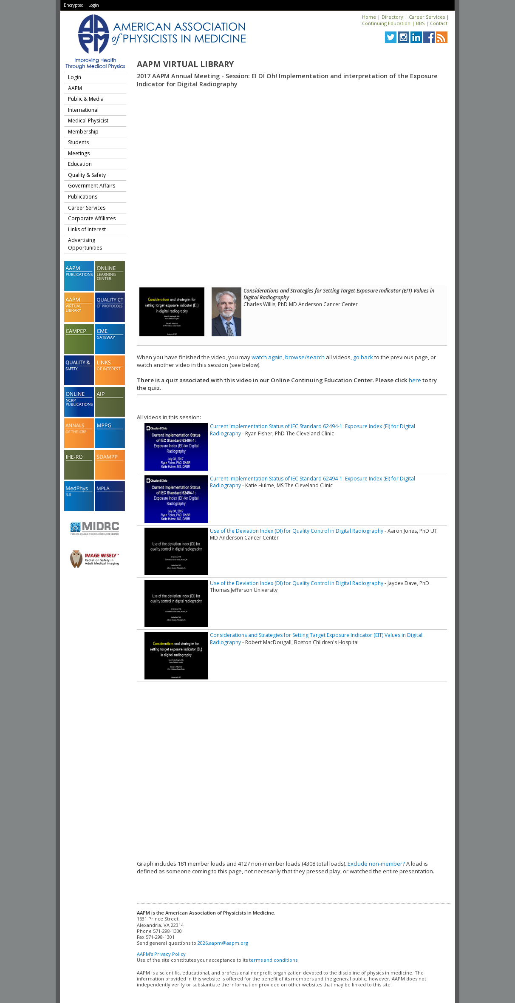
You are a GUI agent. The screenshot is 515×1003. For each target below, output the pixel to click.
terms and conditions (273, 960)
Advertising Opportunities (85, 243)
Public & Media (86, 98)
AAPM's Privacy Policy (161, 954)
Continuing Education (386, 23)
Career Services (427, 17)
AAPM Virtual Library (185, 64)
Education (80, 164)
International (83, 110)
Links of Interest (87, 229)
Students (78, 142)
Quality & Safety (87, 175)
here (415, 380)
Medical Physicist (88, 120)
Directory (392, 17)
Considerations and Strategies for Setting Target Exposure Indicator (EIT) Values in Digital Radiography (316, 638)
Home (369, 17)
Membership (83, 131)
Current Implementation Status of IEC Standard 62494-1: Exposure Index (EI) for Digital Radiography (312, 430)
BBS (420, 23)
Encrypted (74, 5)
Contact (438, 23)
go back (363, 357)
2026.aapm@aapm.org (223, 943)
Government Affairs (91, 185)
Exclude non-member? (376, 863)
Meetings (79, 153)
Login (93, 5)
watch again (267, 357)
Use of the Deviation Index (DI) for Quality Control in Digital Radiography (296, 530)
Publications (82, 196)
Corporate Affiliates (92, 218)
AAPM (75, 88)
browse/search (305, 357)
